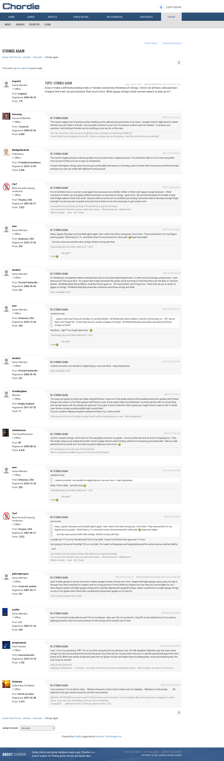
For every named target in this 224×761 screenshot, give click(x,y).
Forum (171, 17)
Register (34, 24)
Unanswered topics (172, 43)
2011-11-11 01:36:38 (171, 273)
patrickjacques (20, 573)
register (24, 68)
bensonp (17, 114)
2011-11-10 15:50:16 (171, 153)
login (14, 68)
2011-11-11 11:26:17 (172, 394)
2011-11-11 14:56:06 (171, 470)
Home (11, 17)
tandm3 (16, 269)
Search (20, 24)
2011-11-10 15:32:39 (171, 117)
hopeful (16, 81)
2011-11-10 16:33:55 (171, 187)
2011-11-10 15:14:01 (133, 84)
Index (8, 24)
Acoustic (38, 57)
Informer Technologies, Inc (108, 736)
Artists (52, 17)
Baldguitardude (20, 150)
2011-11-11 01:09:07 (171, 229)
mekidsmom (19, 430)
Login (47, 24)
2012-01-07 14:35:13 (124, 577)
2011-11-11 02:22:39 (171, 361)
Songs (31, 17)
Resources (146, 17)
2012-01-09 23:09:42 (170, 646)
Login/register (174, 7)
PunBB (77, 736)
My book (114, 17)
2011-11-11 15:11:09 (172, 516)
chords (178, 755)
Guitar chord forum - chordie (16, 57)
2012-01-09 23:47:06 (170, 685)
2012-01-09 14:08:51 (171, 613)
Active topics (151, 43)
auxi (14, 226)
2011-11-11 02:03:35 (171, 309)
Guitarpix (17, 681)
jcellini (16, 609)
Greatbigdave (19, 391)
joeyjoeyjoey (19, 642)
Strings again (13, 51)
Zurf (14, 184)
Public (80, 17)
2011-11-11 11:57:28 (172, 433)
